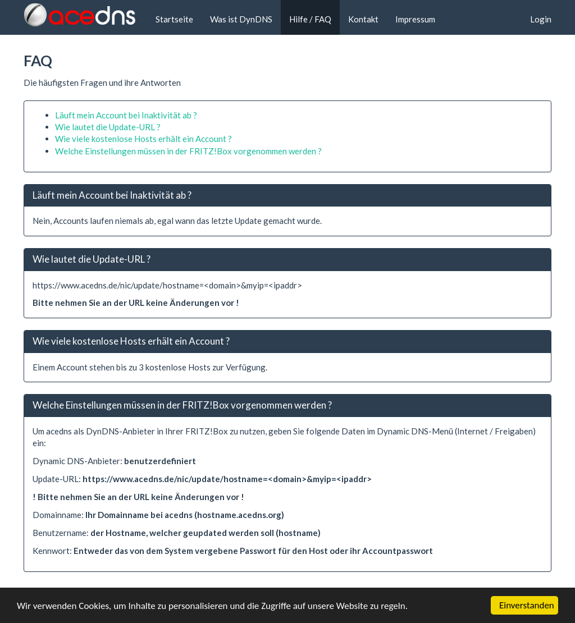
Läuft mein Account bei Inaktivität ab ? (126, 115)
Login (540, 19)
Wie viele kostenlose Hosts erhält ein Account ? (143, 139)
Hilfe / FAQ (310, 19)
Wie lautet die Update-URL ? (108, 127)
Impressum (415, 19)
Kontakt (363, 19)
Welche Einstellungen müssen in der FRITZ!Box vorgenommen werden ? (188, 151)
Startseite (174, 19)
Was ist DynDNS (241, 19)
